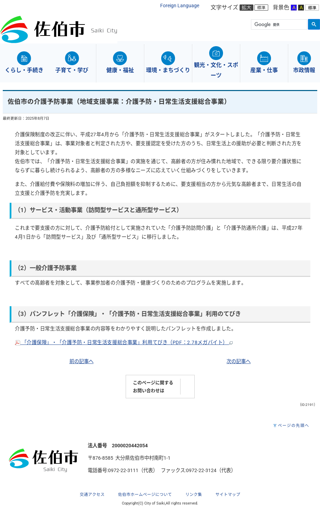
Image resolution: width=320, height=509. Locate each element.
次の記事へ (238, 362)
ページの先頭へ (293, 425)
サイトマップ (227, 494)
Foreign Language (179, 6)
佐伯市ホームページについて (145, 494)
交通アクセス (92, 494)
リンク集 (193, 494)
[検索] (278, 25)
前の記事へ (81, 362)
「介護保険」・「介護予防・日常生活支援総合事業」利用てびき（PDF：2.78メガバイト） (124, 343)
